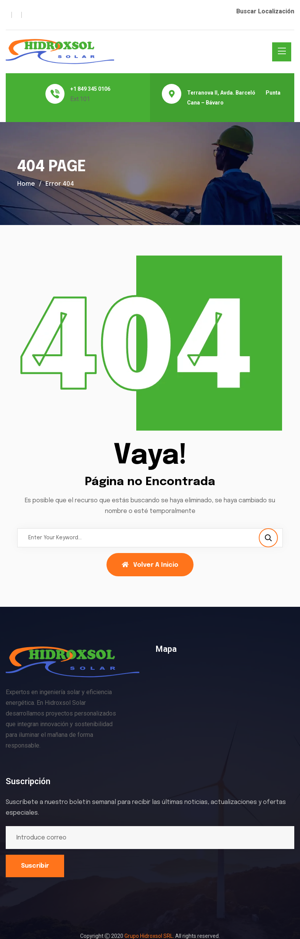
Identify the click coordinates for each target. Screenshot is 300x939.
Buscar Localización (265, 11)
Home (26, 184)
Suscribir (35, 866)
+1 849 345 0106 (90, 89)
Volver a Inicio (150, 564)
